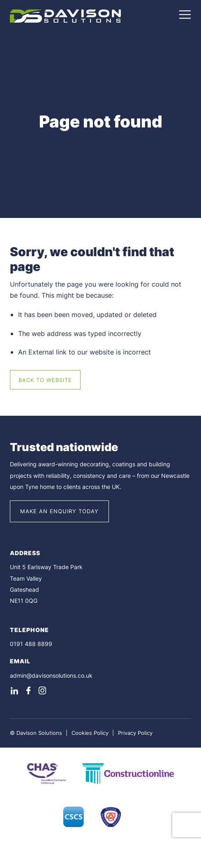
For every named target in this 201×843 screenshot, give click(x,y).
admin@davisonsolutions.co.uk (51, 675)
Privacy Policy (135, 732)
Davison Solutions (39, 732)
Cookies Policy (90, 732)
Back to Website (45, 380)
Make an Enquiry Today (59, 511)
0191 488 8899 (31, 643)
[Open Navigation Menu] (185, 18)
